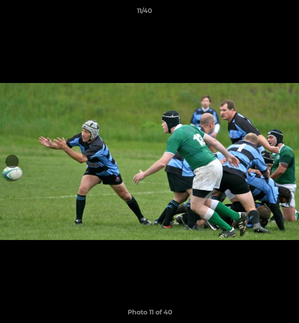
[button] (266, 13)
